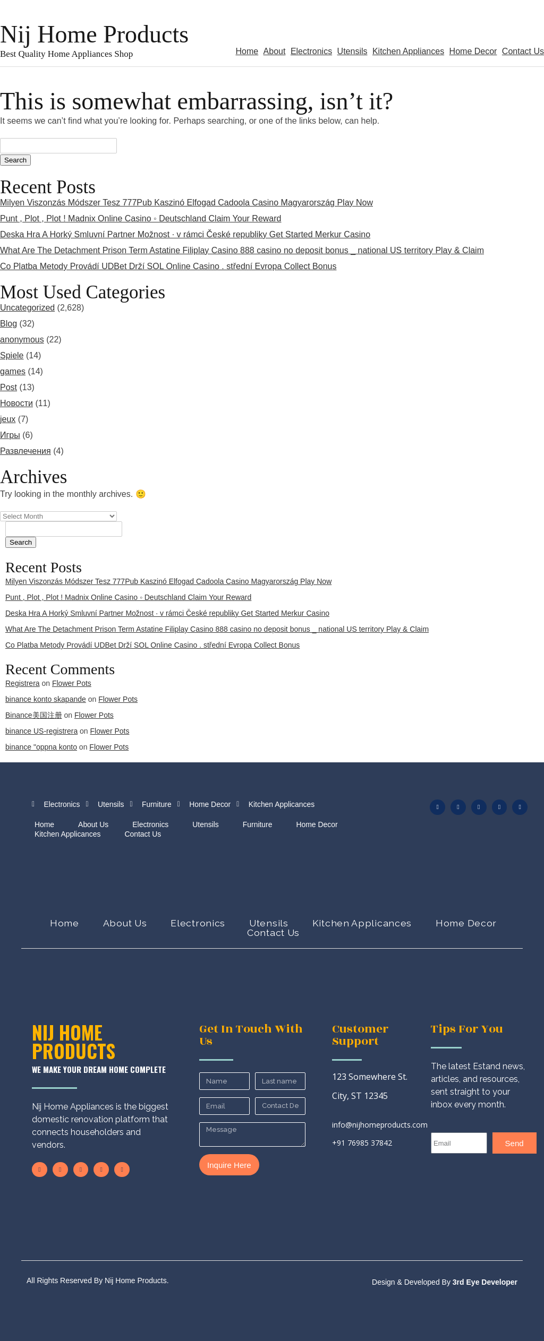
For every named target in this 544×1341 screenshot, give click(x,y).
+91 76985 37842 (362, 1143)
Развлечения (25, 450)
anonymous (22, 339)
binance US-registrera (41, 731)
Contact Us (523, 51)
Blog (8, 323)
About (275, 51)
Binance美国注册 (33, 715)
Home (246, 51)
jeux (7, 419)
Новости (16, 403)
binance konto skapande (45, 699)
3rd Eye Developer (483, 1282)
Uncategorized (27, 307)
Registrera (22, 683)
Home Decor (473, 51)
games (13, 371)
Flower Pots (71, 683)
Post (8, 387)
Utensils (352, 51)
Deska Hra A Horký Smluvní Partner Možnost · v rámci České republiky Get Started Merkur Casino (185, 234)
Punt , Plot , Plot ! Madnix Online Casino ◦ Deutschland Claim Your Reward (141, 218)
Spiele (11, 355)
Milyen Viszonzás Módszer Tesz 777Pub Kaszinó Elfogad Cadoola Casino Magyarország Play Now (186, 202)
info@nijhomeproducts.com (380, 1125)
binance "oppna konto (41, 747)
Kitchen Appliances (408, 51)
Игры (10, 435)
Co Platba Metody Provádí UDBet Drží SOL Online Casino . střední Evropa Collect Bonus (168, 266)
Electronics (311, 51)
